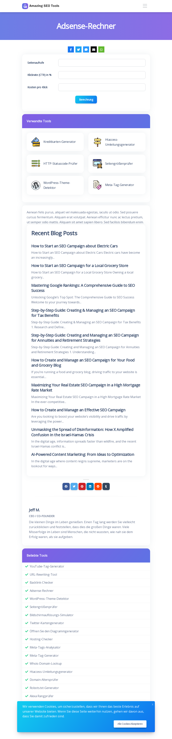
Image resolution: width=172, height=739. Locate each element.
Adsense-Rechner (42, 591)
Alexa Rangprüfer (42, 696)
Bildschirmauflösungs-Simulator (52, 615)
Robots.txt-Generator (44, 688)
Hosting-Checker (41, 639)
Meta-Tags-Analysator (45, 647)
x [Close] (152, 704)
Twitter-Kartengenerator (47, 623)
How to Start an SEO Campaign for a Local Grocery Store (79, 265)
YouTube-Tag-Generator (47, 566)
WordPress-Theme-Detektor (49, 599)
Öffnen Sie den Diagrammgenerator (54, 631)
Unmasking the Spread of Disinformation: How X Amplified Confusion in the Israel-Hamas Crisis (82, 432)
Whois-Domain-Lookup (46, 663)
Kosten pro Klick (37, 87)
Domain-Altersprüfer (44, 680)
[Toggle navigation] (145, 6)
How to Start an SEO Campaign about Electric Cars (74, 246)
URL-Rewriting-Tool (43, 574)
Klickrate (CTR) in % (39, 75)
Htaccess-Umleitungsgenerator (51, 672)
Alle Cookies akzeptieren (130, 723)
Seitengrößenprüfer (44, 607)
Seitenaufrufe (35, 62)
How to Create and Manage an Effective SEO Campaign (78, 409)
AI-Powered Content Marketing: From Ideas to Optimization (82, 454)
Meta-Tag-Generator (44, 655)
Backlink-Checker (41, 582)
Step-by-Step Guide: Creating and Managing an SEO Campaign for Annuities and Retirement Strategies (85, 338)
